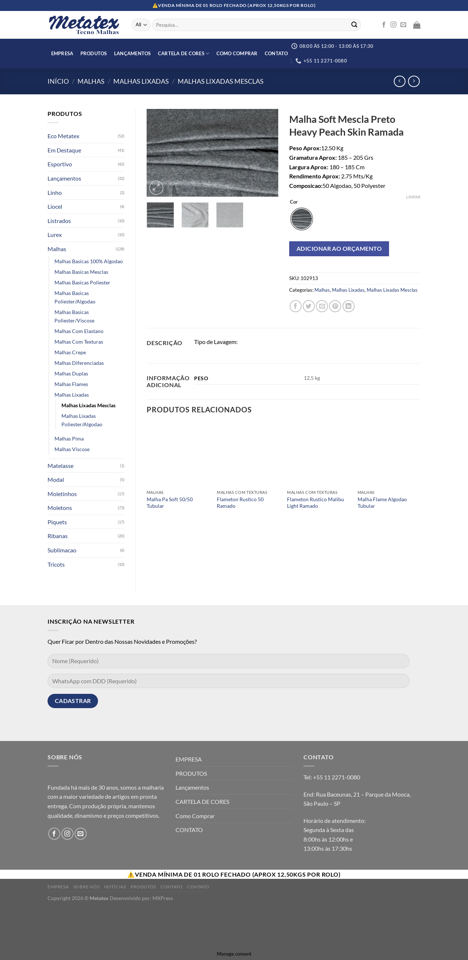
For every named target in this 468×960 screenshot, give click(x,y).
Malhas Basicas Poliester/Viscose (74, 316)
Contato (171, 886)
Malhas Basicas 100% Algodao (88, 261)
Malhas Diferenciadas (79, 363)
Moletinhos (62, 493)
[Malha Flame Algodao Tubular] (389, 454)
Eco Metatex (63, 135)
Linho (55, 192)
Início (58, 81)
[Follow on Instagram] (393, 25)
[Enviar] (354, 25)
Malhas (91, 81)
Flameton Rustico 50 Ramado (240, 502)
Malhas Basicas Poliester (82, 282)
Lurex (55, 234)
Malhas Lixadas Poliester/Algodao (81, 420)
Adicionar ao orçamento (339, 248)
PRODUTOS (93, 53)
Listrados (59, 220)
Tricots (56, 564)
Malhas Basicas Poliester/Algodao (74, 297)
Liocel (55, 206)
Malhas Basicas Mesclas (81, 272)
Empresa (58, 886)
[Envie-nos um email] (403, 25)
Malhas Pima (69, 438)
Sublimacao (62, 550)
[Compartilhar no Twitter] (309, 306)
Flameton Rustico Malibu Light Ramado (315, 502)
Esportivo (60, 163)
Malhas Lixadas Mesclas (221, 81)
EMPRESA (62, 53)
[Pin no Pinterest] (335, 306)
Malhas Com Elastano (78, 331)
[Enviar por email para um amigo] (322, 306)
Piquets (57, 521)
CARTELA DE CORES (184, 53)
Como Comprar (237, 53)
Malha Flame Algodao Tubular (382, 502)
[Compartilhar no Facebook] (296, 306)
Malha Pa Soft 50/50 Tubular (170, 502)
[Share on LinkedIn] (349, 306)
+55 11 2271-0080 (336, 777)
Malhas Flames (71, 384)
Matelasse (60, 465)
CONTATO (276, 53)
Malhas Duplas (71, 373)
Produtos (143, 886)
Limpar (413, 196)
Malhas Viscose (72, 449)
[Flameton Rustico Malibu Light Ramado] (318, 454)
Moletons (60, 507)
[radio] (302, 219)
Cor (294, 202)
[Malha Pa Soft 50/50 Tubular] (178, 454)
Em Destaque (64, 150)
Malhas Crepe (70, 352)
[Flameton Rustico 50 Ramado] (248, 454)
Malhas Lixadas (141, 81)
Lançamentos (132, 53)
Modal (56, 479)
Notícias (115, 886)
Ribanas (58, 535)
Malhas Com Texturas (78, 342)
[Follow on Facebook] (384, 25)
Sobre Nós (86, 886)
